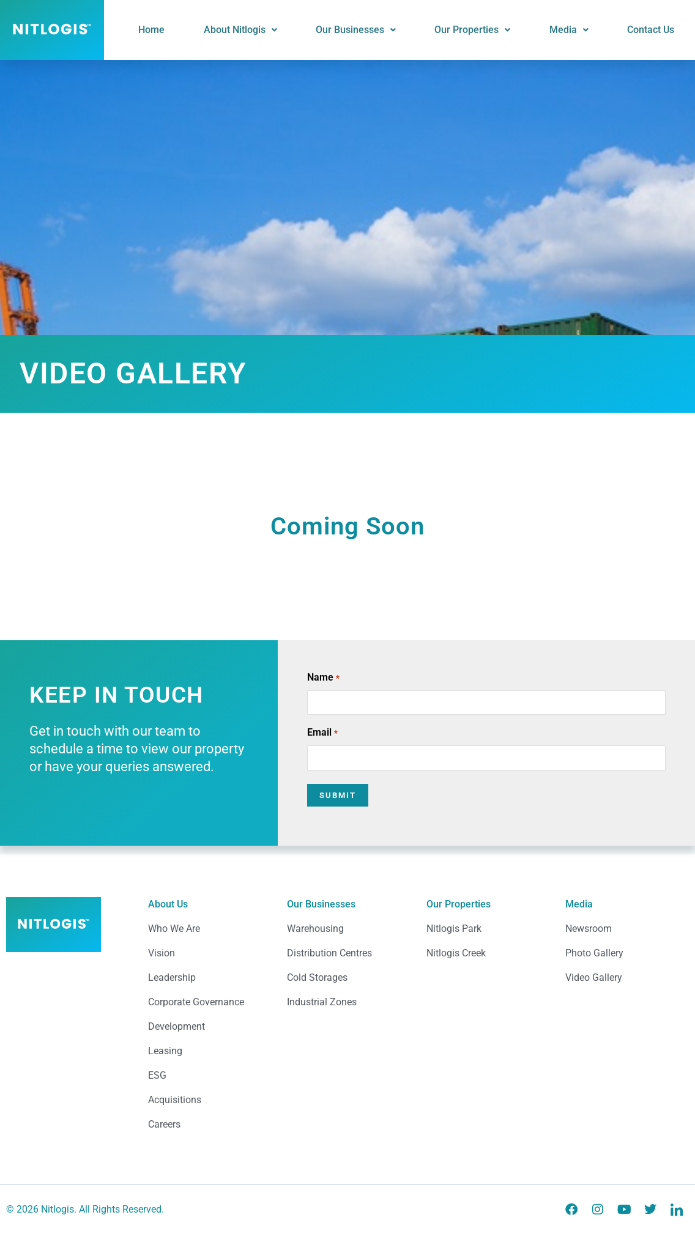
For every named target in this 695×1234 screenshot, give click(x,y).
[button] (263, 30)
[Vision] (208, 958)
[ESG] (208, 1080)
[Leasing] (208, 1056)
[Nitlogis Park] (486, 934)
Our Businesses (373, 29)
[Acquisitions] (208, 1105)
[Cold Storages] (347, 982)
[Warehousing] (347, 934)
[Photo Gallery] (625, 958)
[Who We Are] (208, 934)
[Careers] (208, 1129)
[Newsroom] (625, 934)
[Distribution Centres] (347, 958)
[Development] (208, 1031)
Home (179, 29)
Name (323, 678)
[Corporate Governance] (208, 1007)
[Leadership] (208, 982)
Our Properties (485, 29)
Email (322, 733)
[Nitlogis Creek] (486, 958)
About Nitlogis (263, 29)
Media (576, 29)
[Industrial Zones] (347, 1007)
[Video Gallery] (625, 982)
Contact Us (653, 29)
